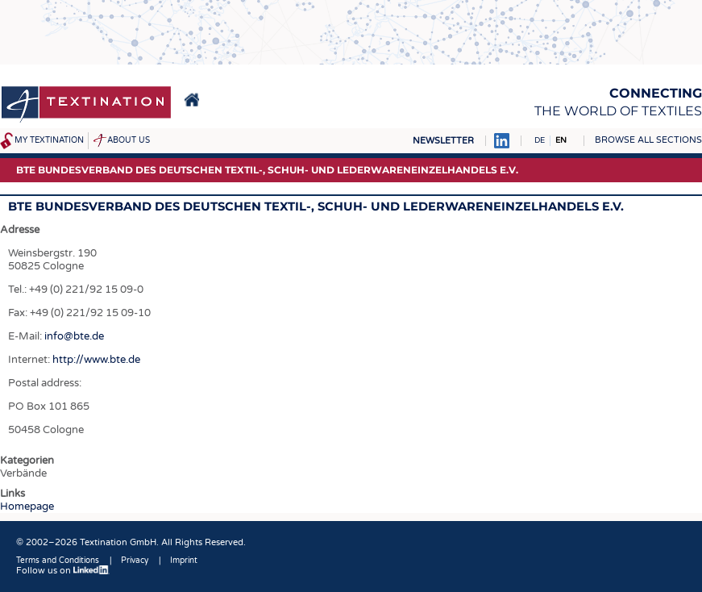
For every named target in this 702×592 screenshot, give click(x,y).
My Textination (49, 140)
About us (128, 140)
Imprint (183, 560)
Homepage (27, 506)
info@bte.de (73, 336)
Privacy (134, 560)
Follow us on (63, 570)
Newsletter (443, 140)
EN (561, 140)
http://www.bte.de (96, 359)
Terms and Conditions (57, 560)
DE (539, 140)
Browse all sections (648, 140)
